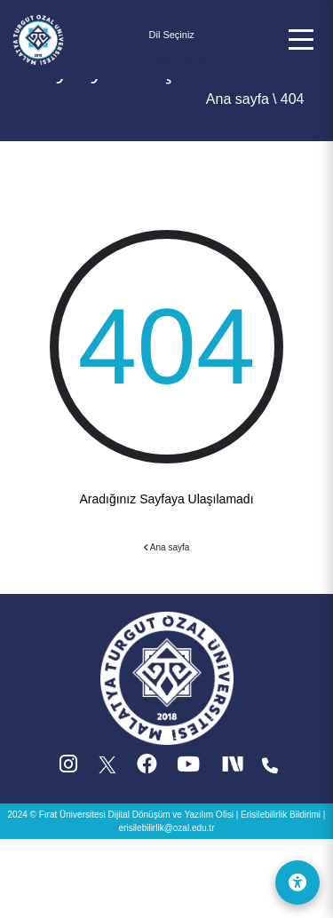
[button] (301, 39)
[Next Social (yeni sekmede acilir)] (234, 768)
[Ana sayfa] (38, 38)
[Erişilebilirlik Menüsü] (297, 882)
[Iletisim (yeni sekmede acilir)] (270, 768)
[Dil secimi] (172, 35)
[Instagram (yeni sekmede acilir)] (68, 768)
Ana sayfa (237, 99)
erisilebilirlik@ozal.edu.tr (167, 828)
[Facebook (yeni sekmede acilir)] (147, 768)
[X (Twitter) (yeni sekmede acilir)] (108, 768)
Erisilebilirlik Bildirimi (281, 814)
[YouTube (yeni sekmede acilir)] (188, 768)
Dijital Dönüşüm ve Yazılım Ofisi (171, 814)
